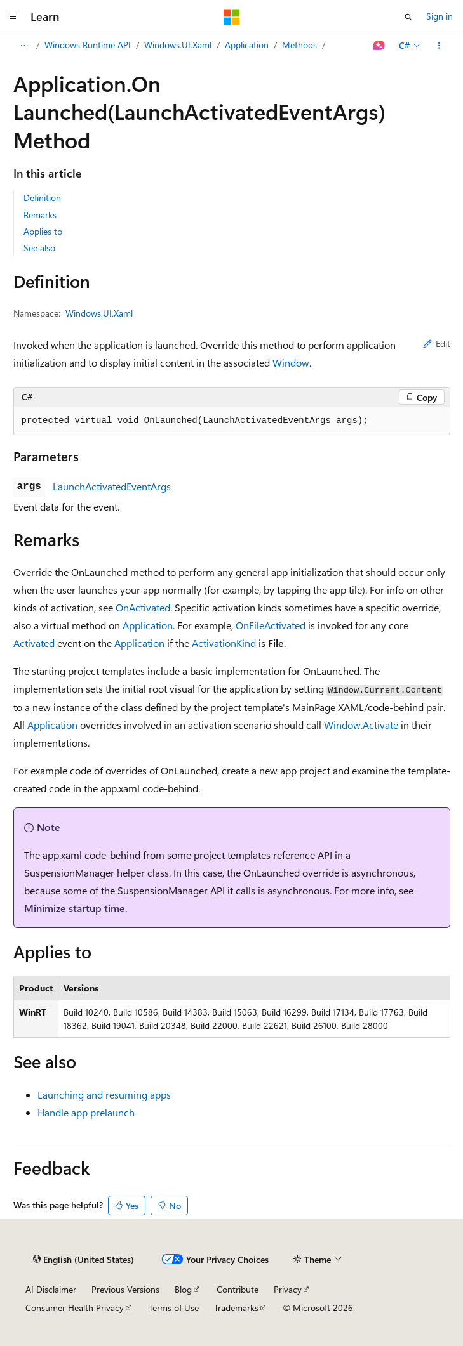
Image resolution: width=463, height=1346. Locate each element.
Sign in (439, 16)
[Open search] (408, 17)
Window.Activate (361, 724)
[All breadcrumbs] (24, 46)
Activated (34, 643)
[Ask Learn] (378, 46)
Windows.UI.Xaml (177, 45)
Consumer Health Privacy (74, 1308)
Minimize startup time (74, 908)
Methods (299, 45)
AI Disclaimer (50, 1289)
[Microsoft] (232, 17)
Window (290, 362)
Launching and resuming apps (104, 1094)
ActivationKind (224, 643)
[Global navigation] (12, 17)
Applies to (42, 231)
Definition (42, 198)
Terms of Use (174, 1308)
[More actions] (438, 46)
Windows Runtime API (87, 45)
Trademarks (236, 1308)
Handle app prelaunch (86, 1112)
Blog (183, 1289)
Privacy (288, 1289)
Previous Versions (125, 1289)
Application (247, 45)
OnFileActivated (270, 625)
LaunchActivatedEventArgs (112, 486)
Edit (436, 343)
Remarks (40, 215)
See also (39, 248)
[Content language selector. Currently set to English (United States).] (83, 1260)
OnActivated (143, 607)
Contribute (237, 1289)
